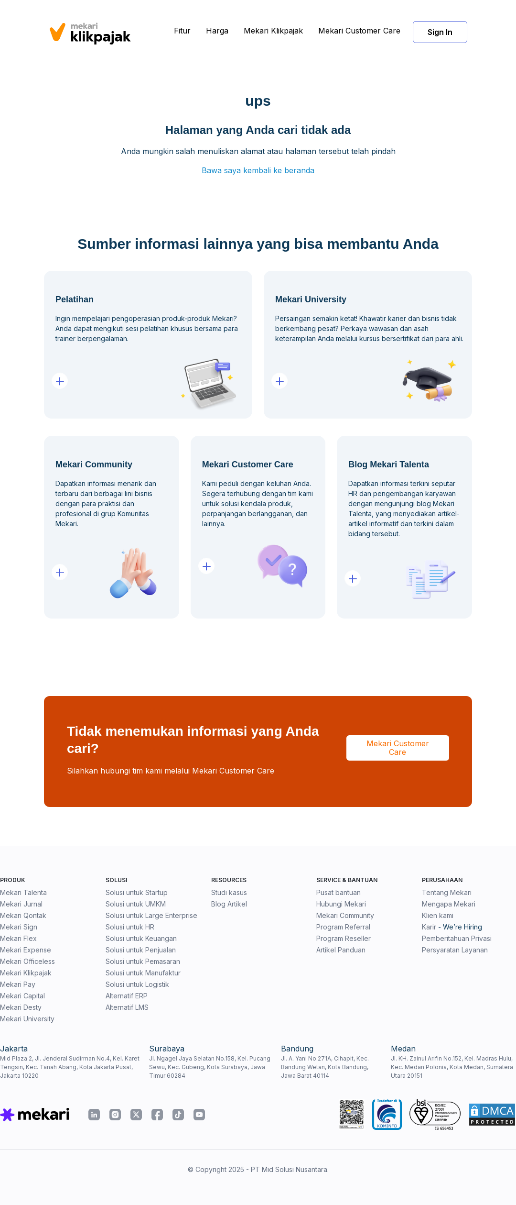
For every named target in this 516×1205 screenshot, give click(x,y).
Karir (429, 927)
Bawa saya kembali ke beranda (258, 170)
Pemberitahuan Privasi (457, 938)
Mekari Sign (18, 927)
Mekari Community (345, 915)
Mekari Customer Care (359, 30)
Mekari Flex (18, 938)
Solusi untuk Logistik (137, 984)
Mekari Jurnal (21, 904)
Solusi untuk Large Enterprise (151, 915)
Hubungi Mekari (341, 904)
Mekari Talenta (23, 892)
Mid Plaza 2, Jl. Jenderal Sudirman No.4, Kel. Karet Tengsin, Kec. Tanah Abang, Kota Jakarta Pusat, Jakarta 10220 (70, 1067)
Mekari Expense (25, 950)
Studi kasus (229, 892)
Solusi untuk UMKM (136, 904)
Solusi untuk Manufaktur (143, 973)
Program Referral (343, 927)
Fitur (182, 30)
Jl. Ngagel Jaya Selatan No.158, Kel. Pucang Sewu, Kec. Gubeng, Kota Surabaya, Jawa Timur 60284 (209, 1067)
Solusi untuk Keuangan (141, 938)
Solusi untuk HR (130, 927)
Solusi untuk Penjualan (141, 950)
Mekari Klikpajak (273, 30)
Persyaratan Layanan (455, 950)
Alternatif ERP (127, 996)
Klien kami (437, 915)
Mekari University (27, 1019)
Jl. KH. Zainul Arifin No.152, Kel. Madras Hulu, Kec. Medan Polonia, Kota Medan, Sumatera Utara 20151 (452, 1067)
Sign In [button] (440, 32)
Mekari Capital (22, 996)
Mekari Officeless (27, 961)
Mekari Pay (17, 984)
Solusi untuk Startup (137, 892)
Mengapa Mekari (448, 904)
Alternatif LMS (127, 1007)
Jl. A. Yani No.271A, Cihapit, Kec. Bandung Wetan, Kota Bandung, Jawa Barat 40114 (325, 1067)
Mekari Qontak (23, 915)
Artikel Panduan (341, 950)
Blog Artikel (229, 904)
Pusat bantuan (338, 892)
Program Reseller (343, 938)
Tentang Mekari (447, 892)
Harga (217, 30)
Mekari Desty (21, 1007)
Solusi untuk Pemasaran (143, 961)
